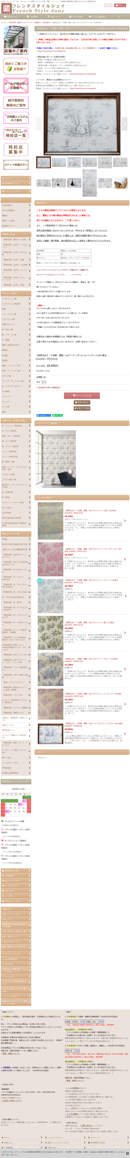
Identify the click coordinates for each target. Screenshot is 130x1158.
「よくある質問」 (72, 1114)
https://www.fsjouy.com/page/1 (83, 88)
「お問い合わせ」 (86, 1126)
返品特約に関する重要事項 (48, 388)
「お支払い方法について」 (12, 1101)
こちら (15, 1155)
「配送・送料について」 (11, 1054)
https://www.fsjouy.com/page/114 (52, 51)
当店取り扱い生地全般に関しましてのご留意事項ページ (77, 48)
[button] (119, 16)
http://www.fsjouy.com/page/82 (83, 74)
